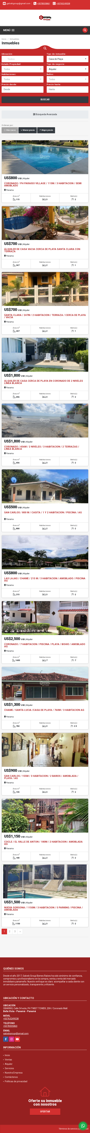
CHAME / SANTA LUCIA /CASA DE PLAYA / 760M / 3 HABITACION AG (44, 710)
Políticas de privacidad (16, 1081)
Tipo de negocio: (56, 64)
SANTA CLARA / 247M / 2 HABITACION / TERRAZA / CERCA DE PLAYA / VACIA (45, 316)
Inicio (4, 39)
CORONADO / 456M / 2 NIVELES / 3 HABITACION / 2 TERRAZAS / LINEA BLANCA (41, 447)
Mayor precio (46, 130)
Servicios (9, 1068)
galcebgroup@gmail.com (16, 1033)
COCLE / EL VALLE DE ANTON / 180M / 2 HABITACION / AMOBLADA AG (43, 842)
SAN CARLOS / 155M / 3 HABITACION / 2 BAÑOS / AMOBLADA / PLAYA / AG (41, 777)
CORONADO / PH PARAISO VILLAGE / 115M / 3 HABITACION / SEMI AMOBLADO (42, 184)
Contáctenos (11, 1077)
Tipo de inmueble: (56, 54)
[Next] (20, 931)
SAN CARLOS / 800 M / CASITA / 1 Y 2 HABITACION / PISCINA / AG (43, 512)
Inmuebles (14, 39)
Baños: (50, 74)
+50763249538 (63, 3)
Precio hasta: (54, 84)
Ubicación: (7, 54)
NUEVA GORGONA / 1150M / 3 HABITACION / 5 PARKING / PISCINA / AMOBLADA (43, 908)
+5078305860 (43, 3)
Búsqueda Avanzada (45, 114)
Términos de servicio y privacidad (73, 1129)
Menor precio (28, 130)
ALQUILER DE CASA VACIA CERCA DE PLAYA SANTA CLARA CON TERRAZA (42, 250)
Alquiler (9, 1064)
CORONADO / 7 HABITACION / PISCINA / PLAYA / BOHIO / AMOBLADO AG (44, 645)
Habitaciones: (9, 74)
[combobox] (68, 59)
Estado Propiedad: (11, 64)
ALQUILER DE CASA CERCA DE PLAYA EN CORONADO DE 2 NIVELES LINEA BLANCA (43, 382)
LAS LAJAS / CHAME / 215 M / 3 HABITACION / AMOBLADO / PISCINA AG (44, 579)
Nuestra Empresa (13, 1072)
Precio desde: (9, 84)
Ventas (8, 1059)
